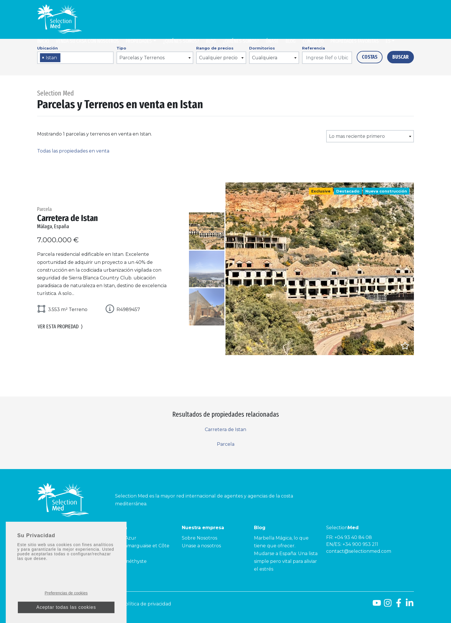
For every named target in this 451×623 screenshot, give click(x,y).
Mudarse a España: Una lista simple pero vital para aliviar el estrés (286, 561)
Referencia (313, 48)
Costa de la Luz (54, 545)
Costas (369, 57)
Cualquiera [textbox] (264, 57)
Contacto (313, 41)
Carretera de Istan (225, 429)
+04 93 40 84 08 (353, 537)
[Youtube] (376, 605)
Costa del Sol (52, 538)
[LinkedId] (409, 605)
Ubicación (47, 48)
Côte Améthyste (128, 561)
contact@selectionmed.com (358, 551)
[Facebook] (398, 605)
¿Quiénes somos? (181, 41)
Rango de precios (215, 48)
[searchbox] (64, 58)
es (388, 41)
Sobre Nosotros (199, 538)
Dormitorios (262, 48)
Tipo (121, 48)
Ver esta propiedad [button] (60, 327)
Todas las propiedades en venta (73, 151)
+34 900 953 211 (360, 544)
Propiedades (139, 41)
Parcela (225, 444)
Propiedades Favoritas (354, 41)
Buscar (400, 57)
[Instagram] (387, 605)
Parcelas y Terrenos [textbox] (142, 57)
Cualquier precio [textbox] (218, 57)
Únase (272, 41)
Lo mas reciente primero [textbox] (357, 136)
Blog (211, 41)
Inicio (43, 41)
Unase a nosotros (201, 545)
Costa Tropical (53, 553)
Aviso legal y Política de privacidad (132, 604)
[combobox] (75, 58)
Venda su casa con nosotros (87, 41)
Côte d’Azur (122, 538)
